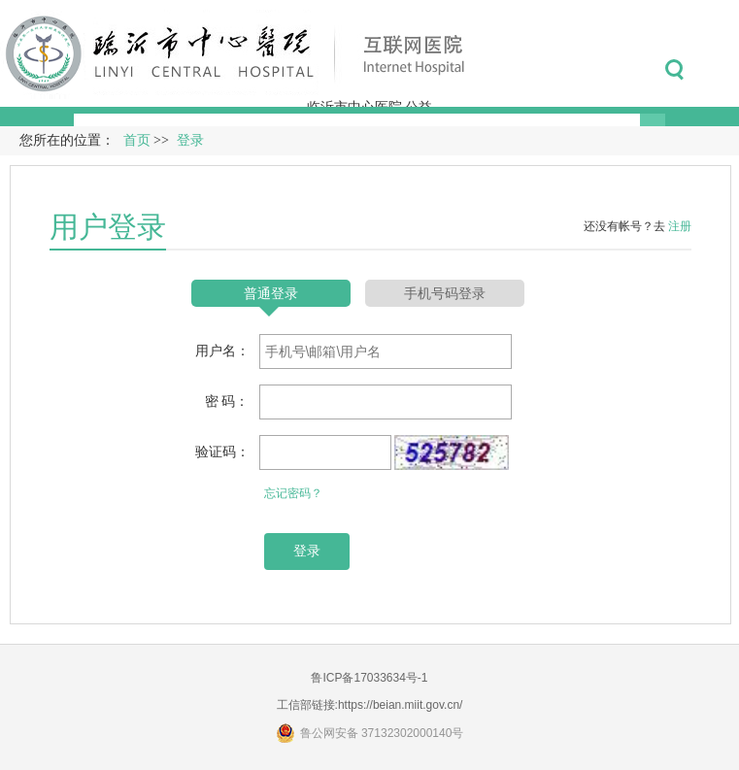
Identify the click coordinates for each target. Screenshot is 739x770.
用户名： (222, 350)
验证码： (222, 451)
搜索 (674, 70)
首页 (137, 140)
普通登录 (271, 293)
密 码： (227, 401)
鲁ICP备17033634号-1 (369, 678)
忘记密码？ (293, 493)
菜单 (718, 70)
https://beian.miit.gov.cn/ (400, 705)
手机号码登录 (445, 293)
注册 (679, 226)
